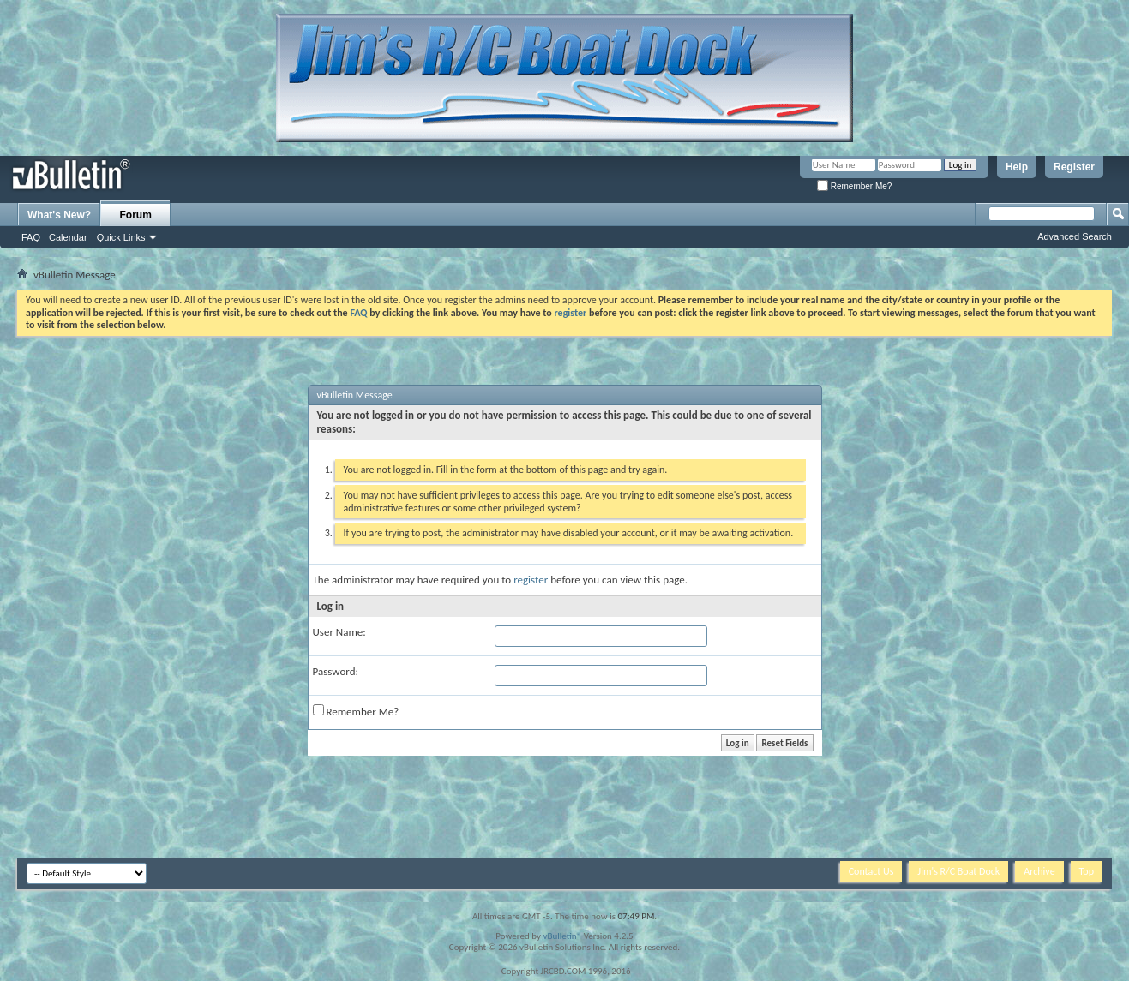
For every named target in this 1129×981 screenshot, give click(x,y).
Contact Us (871, 871)
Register (1074, 167)
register (530, 579)
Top (1086, 871)
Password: (335, 671)
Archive (1039, 871)
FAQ (30, 237)
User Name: (339, 631)
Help (1017, 167)
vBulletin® (562, 936)
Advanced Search (1074, 236)
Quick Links (121, 237)
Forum (136, 215)
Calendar (68, 237)
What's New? (59, 215)
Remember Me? (854, 186)
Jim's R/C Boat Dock (958, 871)
